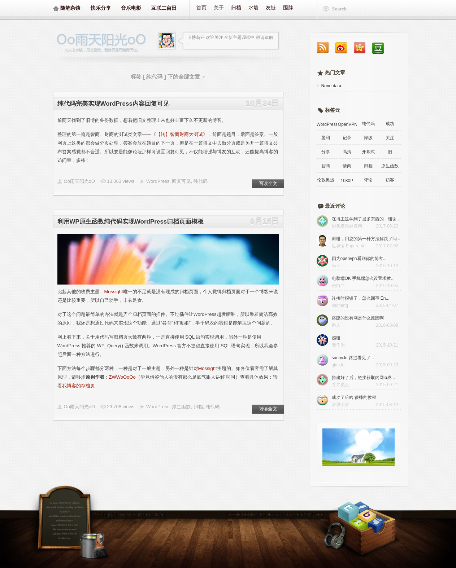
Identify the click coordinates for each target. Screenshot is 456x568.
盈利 (325, 137)
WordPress (157, 181)
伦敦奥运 (325, 179)
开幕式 (368, 151)
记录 (347, 137)
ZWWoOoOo (122, 377)
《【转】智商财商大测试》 (179, 134)
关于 (219, 7)
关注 (390, 137)
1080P (346, 180)
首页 (201, 7)
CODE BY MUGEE (304, 514)
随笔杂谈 (70, 8)
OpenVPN (347, 124)
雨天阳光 (116, 514)
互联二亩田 (164, 8)
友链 (271, 7)
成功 (390, 123)
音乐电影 (131, 8)
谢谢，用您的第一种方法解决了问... (366, 238)
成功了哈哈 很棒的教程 (354, 397)
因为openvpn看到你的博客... (359, 258)
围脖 (288, 7)
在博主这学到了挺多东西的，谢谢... (366, 218)
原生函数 (181, 406)
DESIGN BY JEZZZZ (262, 514)
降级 (368, 137)
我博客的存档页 (78, 385)
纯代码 (201, 181)
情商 (347, 165)
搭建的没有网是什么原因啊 (358, 318)
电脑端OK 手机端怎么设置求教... (363, 278)
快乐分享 (101, 8)
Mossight (113, 291)
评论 (368, 179)
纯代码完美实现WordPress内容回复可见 (113, 103)
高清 (347, 151)
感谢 (336, 337)
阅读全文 (268, 183)
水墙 (253, 7)
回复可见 (181, 181)
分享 (325, 151)
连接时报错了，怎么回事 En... (361, 298)
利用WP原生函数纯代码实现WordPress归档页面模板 (130, 221)
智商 (325, 165)
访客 (390, 179)
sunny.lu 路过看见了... (353, 357)
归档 (236, 7)
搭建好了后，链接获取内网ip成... (363, 377)
